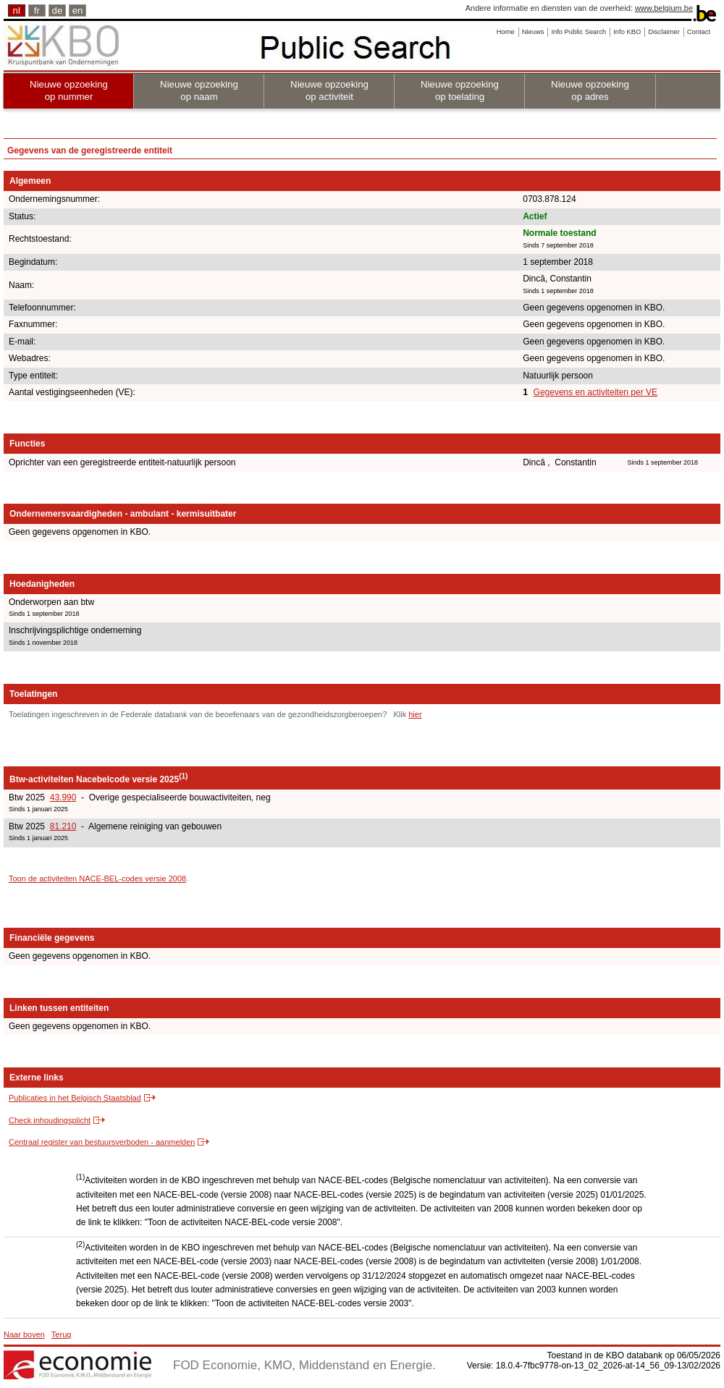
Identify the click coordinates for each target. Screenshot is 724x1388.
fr (37, 10)
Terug (61, 1334)
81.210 (63, 826)
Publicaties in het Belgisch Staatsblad (75, 1097)
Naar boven (24, 1334)
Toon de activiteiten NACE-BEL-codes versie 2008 (97, 878)
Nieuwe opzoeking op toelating (460, 90)
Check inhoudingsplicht (49, 1120)
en (77, 10)
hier (414, 714)
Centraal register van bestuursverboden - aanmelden (102, 1142)
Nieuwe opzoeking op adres (590, 90)
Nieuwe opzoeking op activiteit (329, 90)
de (57, 10)
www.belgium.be (664, 8)
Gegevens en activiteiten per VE (595, 392)
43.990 (63, 797)
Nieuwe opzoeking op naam (199, 90)
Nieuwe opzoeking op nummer (69, 90)
